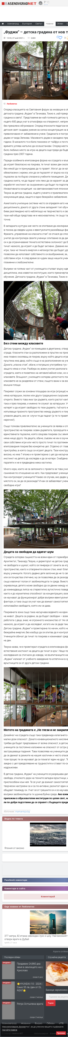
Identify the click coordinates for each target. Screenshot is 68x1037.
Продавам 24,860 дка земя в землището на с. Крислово (30, 967)
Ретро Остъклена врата (30, 1003)
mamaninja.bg (22, 811)
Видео (38, 1023)
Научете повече (9, 1029)
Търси (50, 1003)
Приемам (61, 1033)
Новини (49, 23)
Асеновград (9, 1023)
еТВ (61, 1023)
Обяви (50, 1023)
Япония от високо (14, 848)
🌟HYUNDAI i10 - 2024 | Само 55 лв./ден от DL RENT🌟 (29, 987)
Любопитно (12, 103)
